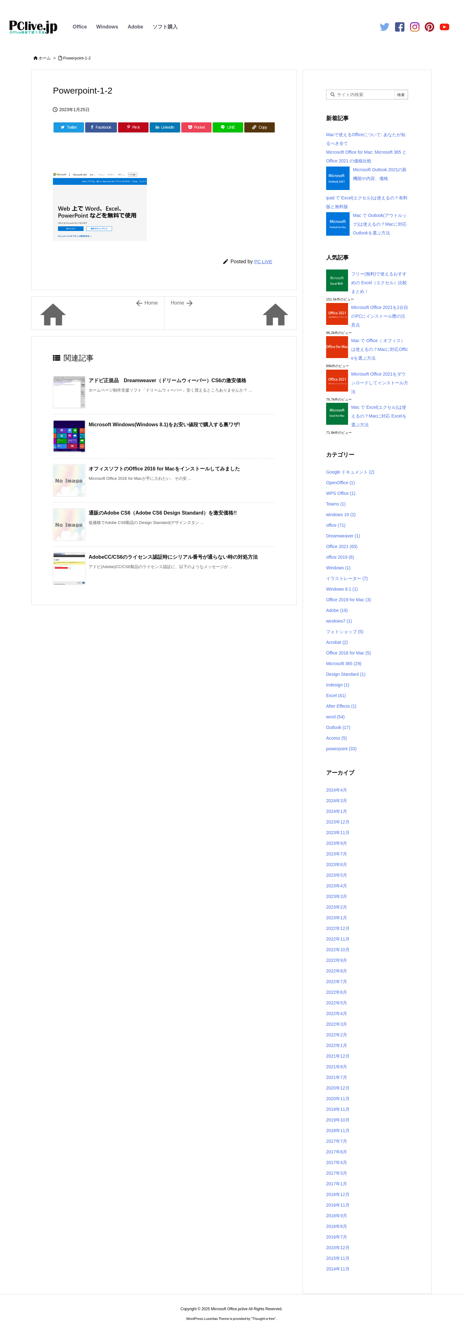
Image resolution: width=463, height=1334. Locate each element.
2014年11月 (338, 1268)
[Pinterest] (133, 127)
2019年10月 (338, 1119)
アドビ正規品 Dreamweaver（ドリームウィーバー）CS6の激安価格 (167, 380)
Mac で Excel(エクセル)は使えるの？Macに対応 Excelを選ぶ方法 (379, 416)
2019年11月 (338, 1109)
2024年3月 (336, 800)
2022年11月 (338, 938)
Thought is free (263, 1319)
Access (336, 738)
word (335, 716)
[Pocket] (196, 127)
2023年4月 (336, 885)
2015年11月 (338, 1258)
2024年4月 (336, 790)
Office (80, 26)
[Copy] (259, 127)
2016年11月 (338, 1205)
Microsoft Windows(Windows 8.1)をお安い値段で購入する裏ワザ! (164, 424)
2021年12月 (338, 1056)
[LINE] (228, 127)
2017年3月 (336, 1173)
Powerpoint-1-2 (77, 58)
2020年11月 (338, 1098)
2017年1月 (336, 1183)
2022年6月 (336, 992)
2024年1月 (336, 811)
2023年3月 (336, 896)
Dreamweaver (343, 535)
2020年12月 (338, 1087)
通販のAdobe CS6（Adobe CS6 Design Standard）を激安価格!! (163, 513)
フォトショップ (344, 631)
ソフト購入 (165, 26)
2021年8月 (336, 1066)
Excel (336, 695)
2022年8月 (336, 970)
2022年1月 (336, 1045)
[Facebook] (101, 127)
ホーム (45, 58)
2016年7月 (336, 1236)
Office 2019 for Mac (348, 599)
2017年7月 (336, 1141)
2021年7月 (336, 1077)
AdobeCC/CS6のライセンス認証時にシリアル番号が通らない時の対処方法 (173, 557)
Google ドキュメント (350, 472)
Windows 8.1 (342, 589)
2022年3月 (336, 1024)
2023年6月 (336, 864)
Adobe (135, 26)
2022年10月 (338, 949)
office (336, 525)
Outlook (338, 727)
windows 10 (341, 514)
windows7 (339, 620)
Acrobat (337, 642)
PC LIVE (263, 261)
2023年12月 (338, 821)
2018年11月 (338, 1130)
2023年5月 (336, 875)
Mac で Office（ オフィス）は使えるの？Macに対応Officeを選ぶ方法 (379, 349)
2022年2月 (336, 1034)
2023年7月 (336, 853)
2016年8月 (336, 1226)
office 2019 (340, 557)
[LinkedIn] (165, 127)
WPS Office (340, 493)
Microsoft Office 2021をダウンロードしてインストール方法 (379, 383)
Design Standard (345, 674)
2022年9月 (336, 960)
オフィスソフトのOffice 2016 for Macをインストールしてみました (164, 468)
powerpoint (341, 748)
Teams (336, 503)
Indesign (337, 684)
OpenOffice (340, 482)
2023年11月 (338, 832)
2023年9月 (336, 843)
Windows (107, 26)
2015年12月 (338, 1247)
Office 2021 (341, 546)
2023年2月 (336, 907)
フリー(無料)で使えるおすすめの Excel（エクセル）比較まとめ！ (379, 282)
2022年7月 (336, 981)
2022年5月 (336, 1002)
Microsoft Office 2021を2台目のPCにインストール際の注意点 (379, 316)
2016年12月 (338, 1194)
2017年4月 (336, 1162)
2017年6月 (336, 1151)
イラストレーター (347, 578)
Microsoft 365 (344, 663)
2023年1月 (336, 917)
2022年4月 (336, 1013)
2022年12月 (338, 928)
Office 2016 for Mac (348, 652)
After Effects (341, 706)
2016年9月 (336, 1215)
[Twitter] (69, 127)
